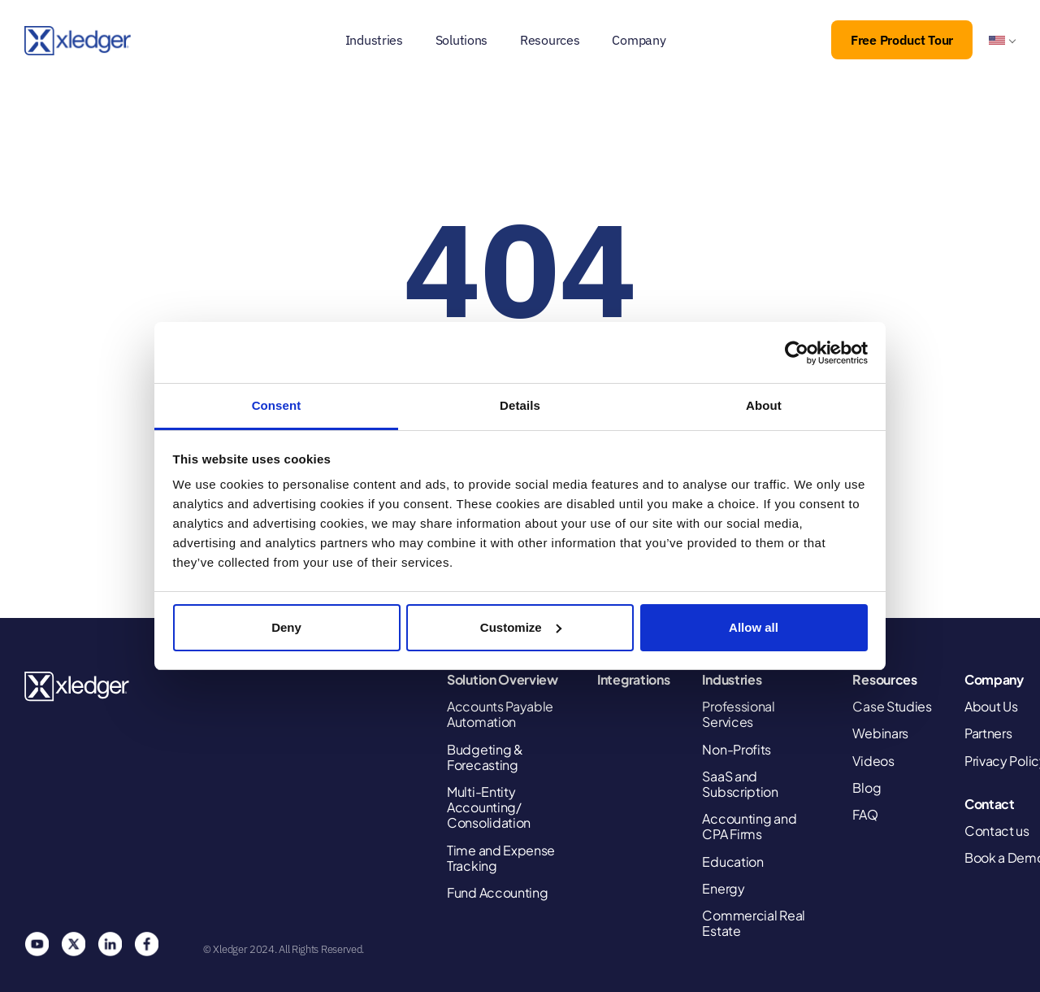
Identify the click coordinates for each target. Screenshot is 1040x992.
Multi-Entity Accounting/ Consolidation (489, 807)
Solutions (462, 40)
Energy (723, 888)
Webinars (880, 733)
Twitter (73, 944)
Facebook (146, 944)
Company (638, 40)
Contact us (996, 830)
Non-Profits (736, 749)
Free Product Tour (902, 40)
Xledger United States (77, 687)
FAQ (865, 814)
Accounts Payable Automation (500, 713)
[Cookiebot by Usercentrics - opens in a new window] (797, 353)
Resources (549, 40)
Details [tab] (520, 405)
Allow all (753, 627)
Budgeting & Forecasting (485, 757)
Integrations (633, 679)
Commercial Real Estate (753, 922)
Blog (866, 787)
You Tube (36, 944)
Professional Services (738, 713)
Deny (286, 627)
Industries (374, 40)
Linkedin (110, 944)
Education (732, 861)
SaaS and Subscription (740, 783)
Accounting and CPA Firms (749, 826)
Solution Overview (502, 679)
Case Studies (891, 706)
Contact (989, 803)
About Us (991, 706)
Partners (988, 733)
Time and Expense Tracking (501, 857)
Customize (520, 627)
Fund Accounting (497, 892)
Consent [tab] (276, 405)
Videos (873, 760)
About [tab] (764, 405)
